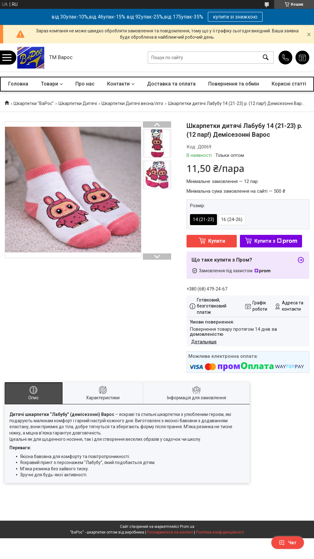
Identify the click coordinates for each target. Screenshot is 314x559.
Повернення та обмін (233, 84)
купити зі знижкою (235, 17)
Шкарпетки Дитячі (77, 103)
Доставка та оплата (171, 84)
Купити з (275, 241)
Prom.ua (187, 526)
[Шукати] (265, 58)
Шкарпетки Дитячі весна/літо (132, 103)
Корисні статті (289, 84)
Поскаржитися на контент (170, 532)
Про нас (85, 84)
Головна (18, 84)
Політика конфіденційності (220, 532)
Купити (216, 241)
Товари (49, 84)
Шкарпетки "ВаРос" (34, 103)
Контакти (118, 84)
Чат (287, 542)
